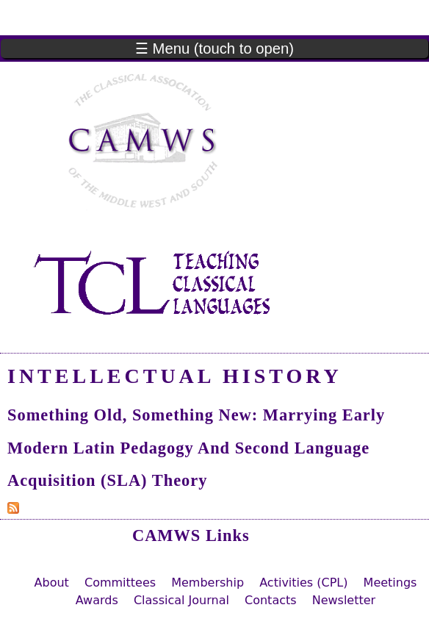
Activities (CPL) (303, 583)
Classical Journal (181, 600)
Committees (120, 583)
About (52, 583)
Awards (97, 600)
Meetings (390, 583)
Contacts (271, 600)
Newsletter (344, 600)
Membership (207, 583)
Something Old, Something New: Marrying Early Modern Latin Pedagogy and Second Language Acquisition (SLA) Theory (196, 448)
